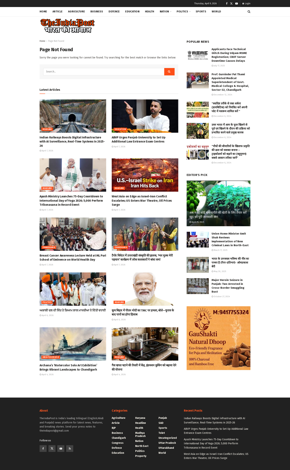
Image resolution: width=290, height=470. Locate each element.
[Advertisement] (183, 25)
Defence (114, 11)
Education (132, 11)
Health (149, 11)
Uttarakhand (166, 447)
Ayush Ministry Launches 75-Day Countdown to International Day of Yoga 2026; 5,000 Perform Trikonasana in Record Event (71, 200)
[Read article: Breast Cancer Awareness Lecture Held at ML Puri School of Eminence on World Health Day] (73, 234)
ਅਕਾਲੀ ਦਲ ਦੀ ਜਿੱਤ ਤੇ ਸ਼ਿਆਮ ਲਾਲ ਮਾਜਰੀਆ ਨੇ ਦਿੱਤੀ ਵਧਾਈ (73, 310)
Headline (47, 129)
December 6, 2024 (221, 116)
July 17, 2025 (218, 66)
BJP (114, 428)
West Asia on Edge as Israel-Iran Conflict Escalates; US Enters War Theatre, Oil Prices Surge (142, 200)
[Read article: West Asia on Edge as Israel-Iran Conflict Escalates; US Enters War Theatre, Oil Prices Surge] (145, 175)
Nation (164, 11)
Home (43, 11)
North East (141, 446)
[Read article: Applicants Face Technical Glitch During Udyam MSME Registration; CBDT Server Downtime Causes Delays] (198, 55)
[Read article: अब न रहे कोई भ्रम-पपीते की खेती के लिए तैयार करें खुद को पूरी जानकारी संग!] (218, 203)
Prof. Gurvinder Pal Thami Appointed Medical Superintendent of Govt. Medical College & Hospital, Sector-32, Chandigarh (230, 82)
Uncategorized (51, 357)
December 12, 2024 (222, 95)
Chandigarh (49, 247)
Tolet (162, 433)
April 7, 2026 (46, 151)
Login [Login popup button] (246, 3)
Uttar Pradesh (167, 442)
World (216, 11)
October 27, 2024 (221, 296)
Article (58, 11)
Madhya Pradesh (140, 434)
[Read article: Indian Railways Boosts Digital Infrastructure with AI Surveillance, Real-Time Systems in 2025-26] (73, 116)
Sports (201, 11)
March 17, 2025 (219, 250)
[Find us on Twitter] (51, 448)
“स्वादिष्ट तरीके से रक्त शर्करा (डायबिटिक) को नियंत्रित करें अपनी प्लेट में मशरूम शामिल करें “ (229, 107)
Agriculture (76, 11)
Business (96, 11)
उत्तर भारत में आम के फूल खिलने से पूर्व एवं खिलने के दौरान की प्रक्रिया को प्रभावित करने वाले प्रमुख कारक (231, 128)
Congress (118, 442)
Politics (182, 11)
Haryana (140, 418)
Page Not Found (56, 41)
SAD (161, 423)
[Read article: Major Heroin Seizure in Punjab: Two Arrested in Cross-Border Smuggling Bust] (198, 286)
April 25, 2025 (196, 222)
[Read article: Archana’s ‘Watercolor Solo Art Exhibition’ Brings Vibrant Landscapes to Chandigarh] (73, 344)
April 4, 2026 (46, 374)
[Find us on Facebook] (43, 448)
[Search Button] (249, 11)
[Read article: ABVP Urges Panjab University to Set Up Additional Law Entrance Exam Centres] (145, 116)
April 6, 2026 (46, 315)
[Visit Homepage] (67, 26)
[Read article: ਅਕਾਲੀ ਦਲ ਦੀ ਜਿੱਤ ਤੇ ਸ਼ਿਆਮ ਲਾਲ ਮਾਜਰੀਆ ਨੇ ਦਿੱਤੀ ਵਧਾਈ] (73, 289)
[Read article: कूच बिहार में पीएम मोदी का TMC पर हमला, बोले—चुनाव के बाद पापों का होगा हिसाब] (145, 289)
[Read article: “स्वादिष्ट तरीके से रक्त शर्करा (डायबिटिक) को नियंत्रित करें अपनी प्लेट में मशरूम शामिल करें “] (198, 110)
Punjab (163, 418)
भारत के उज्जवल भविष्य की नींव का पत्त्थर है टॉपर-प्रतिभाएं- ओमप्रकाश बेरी (230, 262)
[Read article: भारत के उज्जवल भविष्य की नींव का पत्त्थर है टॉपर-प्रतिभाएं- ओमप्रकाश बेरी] (198, 265)
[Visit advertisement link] (218, 338)
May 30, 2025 (219, 271)
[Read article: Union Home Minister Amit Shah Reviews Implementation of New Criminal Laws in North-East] (198, 240)
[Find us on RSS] (69, 448)
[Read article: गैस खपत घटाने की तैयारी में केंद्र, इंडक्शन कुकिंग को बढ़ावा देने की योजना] (145, 344)
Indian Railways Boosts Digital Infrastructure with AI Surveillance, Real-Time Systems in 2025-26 (72, 141)
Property (140, 456)
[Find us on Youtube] (60, 448)
